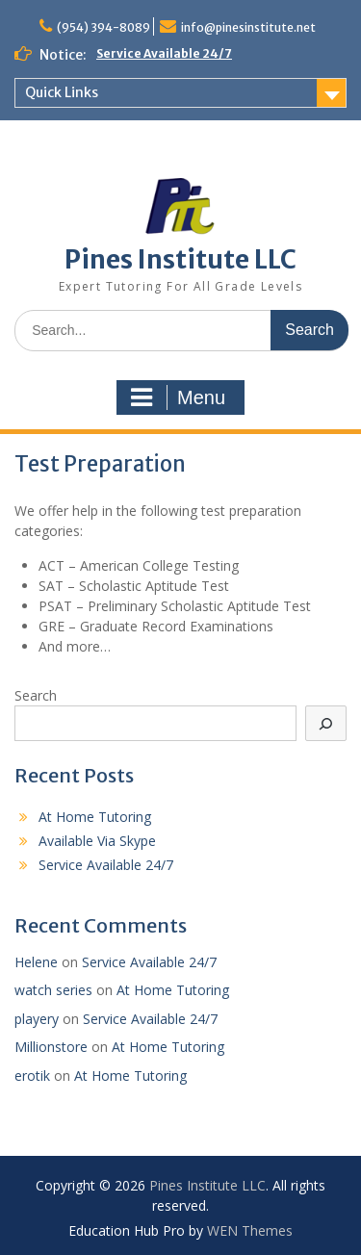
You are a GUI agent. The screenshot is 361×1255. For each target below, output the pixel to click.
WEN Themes (250, 1230)
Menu (178, 397)
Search (35, 695)
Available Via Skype (97, 841)
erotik (32, 1075)
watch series (53, 990)
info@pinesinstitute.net (248, 27)
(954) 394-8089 (103, 27)
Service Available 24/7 (164, 53)
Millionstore (51, 1046)
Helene (36, 962)
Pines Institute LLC (180, 259)
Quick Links (61, 92)
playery (36, 1019)
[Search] (326, 723)
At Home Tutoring (95, 816)
